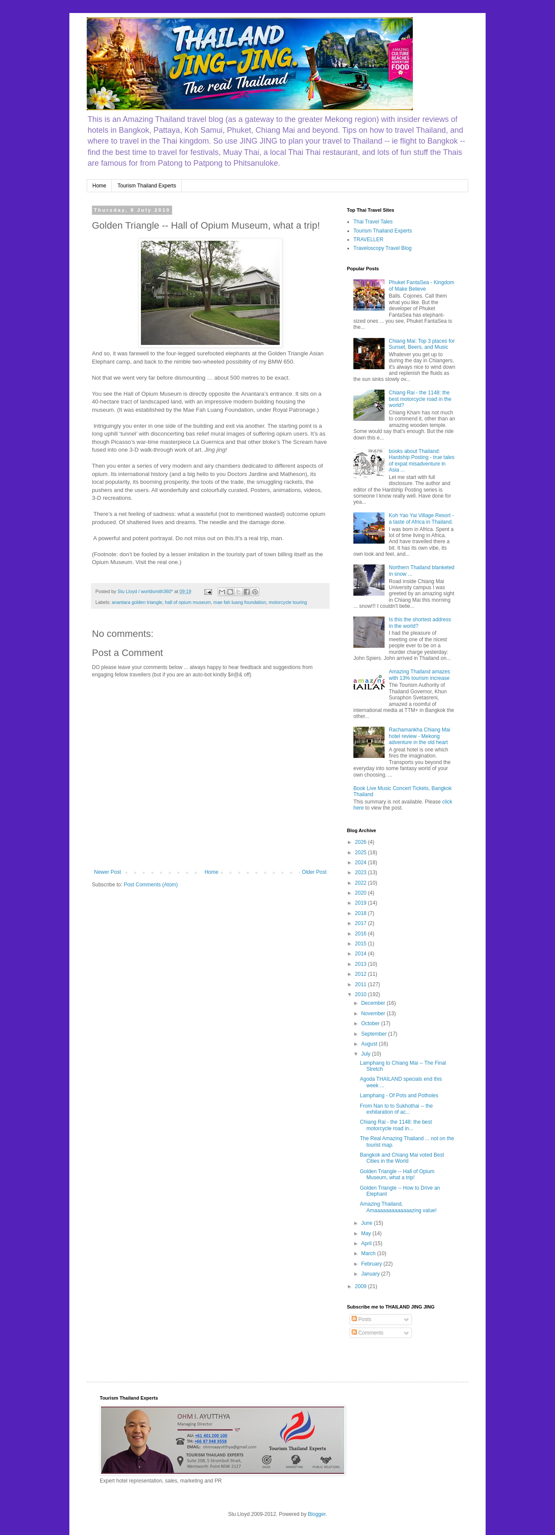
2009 (361, 1286)
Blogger (317, 1514)
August (370, 1044)
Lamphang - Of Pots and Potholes (399, 1095)
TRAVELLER (368, 239)
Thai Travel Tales (373, 222)
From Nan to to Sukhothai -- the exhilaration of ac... (396, 1109)
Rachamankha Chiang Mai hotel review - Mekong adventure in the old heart (419, 736)
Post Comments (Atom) (151, 885)
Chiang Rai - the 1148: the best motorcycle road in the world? (420, 399)
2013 (361, 964)
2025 (361, 852)
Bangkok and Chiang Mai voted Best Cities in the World (402, 1158)
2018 (361, 913)
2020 (361, 893)
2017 (361, 923)
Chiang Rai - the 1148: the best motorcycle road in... (396, 1125)
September (374, 1034)
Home (99, 186)
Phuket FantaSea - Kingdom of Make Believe (421, 285)
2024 (361, 862)
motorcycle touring (288, 602)
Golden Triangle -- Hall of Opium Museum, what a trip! (397, 1174)
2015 (361, 944)
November (374, 1013)
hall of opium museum (188, 602)
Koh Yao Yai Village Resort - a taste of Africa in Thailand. (421, 518)
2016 (361, 934)
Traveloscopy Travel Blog (382, 248)
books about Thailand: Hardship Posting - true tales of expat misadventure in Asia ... (421, 460)
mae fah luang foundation (239, 602)
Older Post (314, 872)
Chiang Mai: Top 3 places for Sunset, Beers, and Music (422, 344)
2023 (361, 872)
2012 (361, 974)
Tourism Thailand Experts (147, 186)
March (369, 1253)
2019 (361, 903)
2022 (361, 883)
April (367, 1243)
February (372, 1264)
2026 (361, 842)
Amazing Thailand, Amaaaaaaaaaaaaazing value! (398, 1207)
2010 (361, 994)
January (371, 1274)
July (366, 1054)
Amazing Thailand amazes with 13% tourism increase (419, 675)
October (371, 1023)
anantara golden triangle (137, 602)
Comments (367, 1333)
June (367, 1223)
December (374, 1003)
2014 (361, 954)
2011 (361, 984)
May (366, 1233)
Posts (361, 1319)
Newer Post (107, 872)
